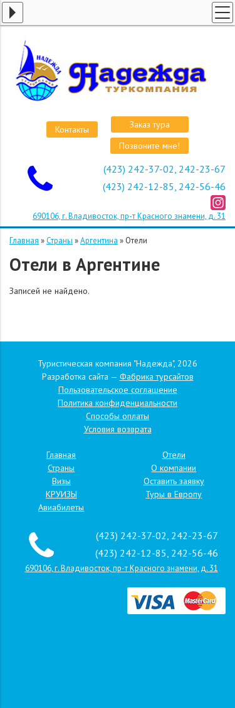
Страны (59, 240)
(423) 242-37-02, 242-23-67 (164, 169)
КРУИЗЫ (61, 494)
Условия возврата (118, 429)
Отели (173, 454)
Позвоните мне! (149, 145)
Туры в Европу (173, 494)
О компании (173, 467)
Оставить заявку (174, 481)
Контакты (72, 129)
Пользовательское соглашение (117, 389)
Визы (61, 481)
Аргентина (99, 240)
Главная (24, 240)
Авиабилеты (61, 507)
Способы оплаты (117, 416)
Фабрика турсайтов (157, 376)
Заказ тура (150, 124)
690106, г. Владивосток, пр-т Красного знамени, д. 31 (129, 216)
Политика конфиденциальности (117, 402)
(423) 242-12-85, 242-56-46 (164, 186)
